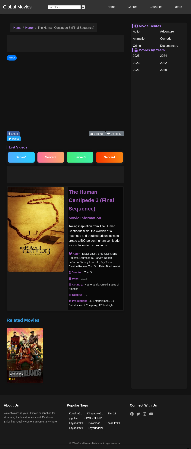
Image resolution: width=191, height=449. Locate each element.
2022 (163, 62)
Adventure (167, 31)
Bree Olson (104, 253)
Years (178, 6)
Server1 (21, 157)
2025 (136, 55)
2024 (163, 55)
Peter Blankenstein (110, 266)
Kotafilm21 (75, 413)
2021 (136, 69)
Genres (132, 6)
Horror (29, 27)
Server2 (50, 157)
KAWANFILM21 (93, 418)
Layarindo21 (95, 427)
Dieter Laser (89, 253)
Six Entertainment (98, 300)
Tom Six (93, 266)
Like (97, 133)
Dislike (114, 133)
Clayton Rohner (78, 266)
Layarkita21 (76, 423)
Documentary (169, 45)
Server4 (109, 157)
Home (111, 6)
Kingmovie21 (95, 413)
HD (85, 294)
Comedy (165, 38)
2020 (163, 69)
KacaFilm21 (113, 423)
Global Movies (17, 6)
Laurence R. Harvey (91, 257)
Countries (155, 6)
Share (13, 133)
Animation (139, 38)
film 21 (112, 413)
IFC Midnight (105, 305)
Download (94, 423)
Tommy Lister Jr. (89, 262)
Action (137, 31)
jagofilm (73, 418)
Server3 (80, 157)
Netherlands (92, 284)
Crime (137, 45)
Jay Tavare (107, 262)
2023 (136, 62)
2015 (84, 278)
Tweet (13, 138)
